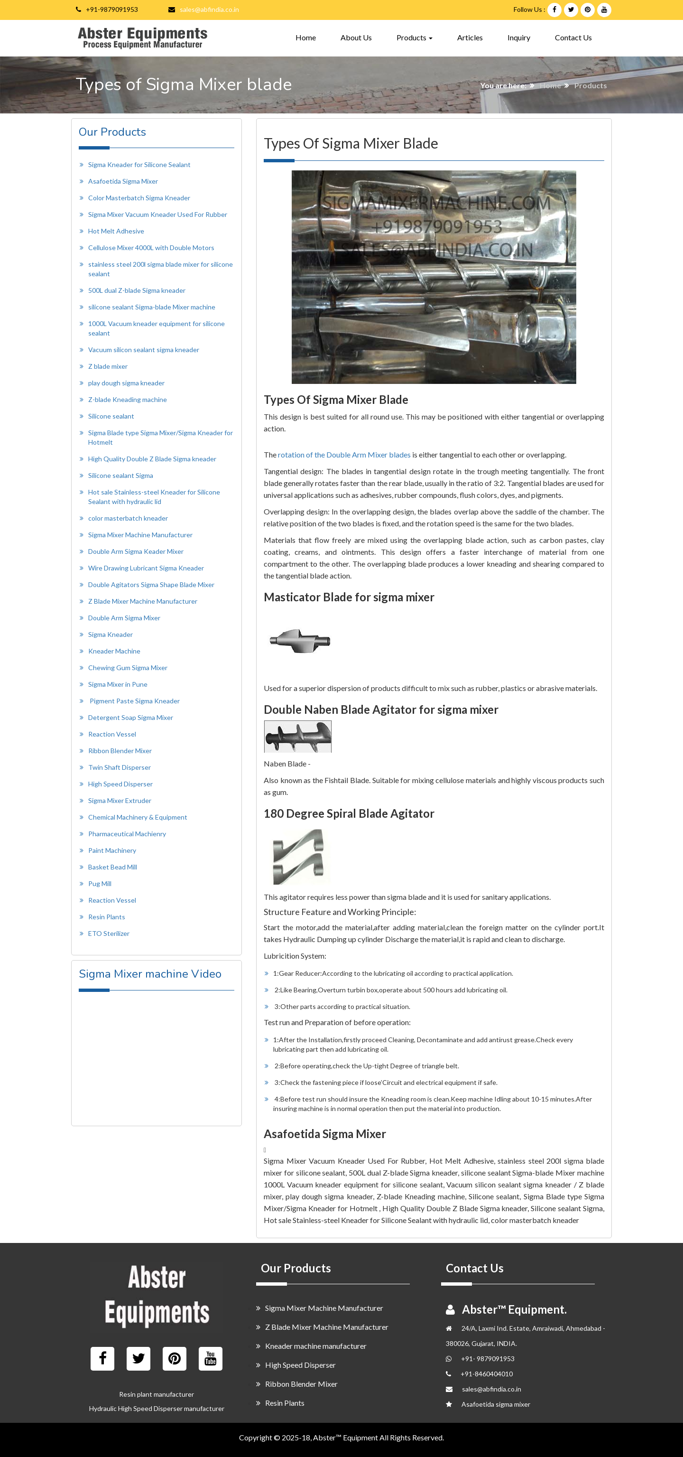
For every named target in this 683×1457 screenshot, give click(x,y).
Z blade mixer (108, 366)
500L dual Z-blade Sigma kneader (136, 290)
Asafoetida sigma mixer (495, 1404)
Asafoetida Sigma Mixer (123, 181)
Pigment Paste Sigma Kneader (135, 701)
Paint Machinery (112, 850)
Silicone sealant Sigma (120, 475)
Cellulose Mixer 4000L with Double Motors (151, 247)
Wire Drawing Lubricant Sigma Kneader (146, 568)
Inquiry (519, 37)
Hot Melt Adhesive (116, 231)
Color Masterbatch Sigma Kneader (139, 198)
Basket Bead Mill (112, 867)
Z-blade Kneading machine (127, 399)
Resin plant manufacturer (156, 1394)
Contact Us (573, 37)
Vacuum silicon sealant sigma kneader (143, 350)
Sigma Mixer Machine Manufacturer (140, 535)
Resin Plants (106, 917)
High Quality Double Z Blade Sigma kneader (152, 459)
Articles (470, 37)
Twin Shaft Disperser (119, 767)
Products (590, 85)
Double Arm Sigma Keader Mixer (136, 551)
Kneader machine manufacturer (311, 1345)
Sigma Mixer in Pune (118, 684)
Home (305, 37)
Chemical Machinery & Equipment (137, 817)
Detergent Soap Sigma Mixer (130, 717)
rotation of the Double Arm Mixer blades (344, 454)
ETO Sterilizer (108, 933)
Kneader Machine (114, 651)
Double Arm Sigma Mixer (124, 618)
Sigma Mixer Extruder (119, 800)
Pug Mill (99, 883)
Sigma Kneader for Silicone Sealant (139, 164)
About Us (356, 37)
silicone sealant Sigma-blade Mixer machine (151, 307)
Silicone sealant (111, 416)
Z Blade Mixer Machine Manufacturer (142, 601)
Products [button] (415, 37)
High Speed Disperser (120, 784)
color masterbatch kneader (128, 518)
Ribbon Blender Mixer (120, 751)
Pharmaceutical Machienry (127, 834)
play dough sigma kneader (126, 383)
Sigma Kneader (110, 634)
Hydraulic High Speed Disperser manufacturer (156, 1408)
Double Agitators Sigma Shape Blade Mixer (151, 584)
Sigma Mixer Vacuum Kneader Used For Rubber (157, 214)
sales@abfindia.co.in (209, 9)
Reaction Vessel (112, 734)
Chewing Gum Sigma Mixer (127, 667)
